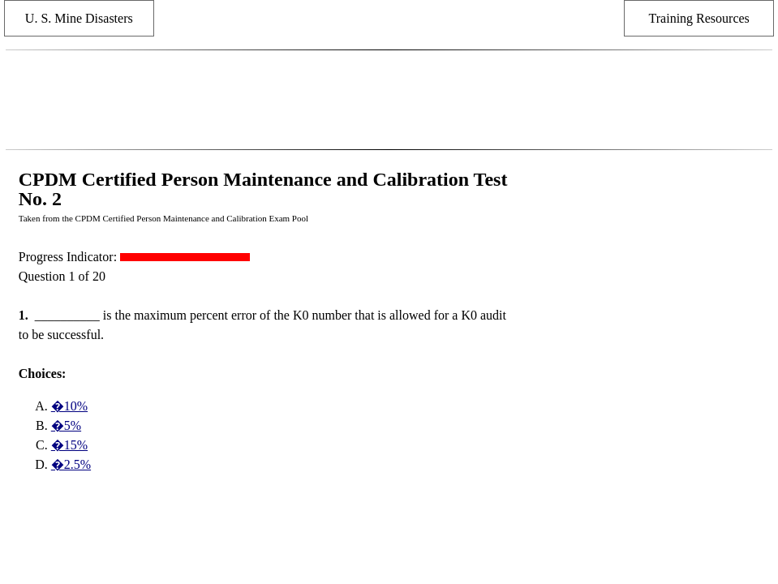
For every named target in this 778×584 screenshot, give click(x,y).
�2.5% (71, 464)
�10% (69, 406)
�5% (66, 425)
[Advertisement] (388, 99)
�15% (69, 445)
